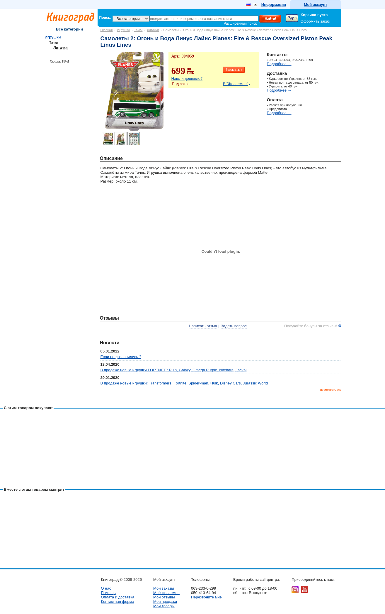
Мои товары (164, 606)
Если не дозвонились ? (121, 357)
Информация (273, 4)
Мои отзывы (164, 597)
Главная (106, 30)
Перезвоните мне (206, 597)
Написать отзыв (203, 326)
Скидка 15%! (59, 61)
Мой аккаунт (315, 4)
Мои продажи (165, 601)
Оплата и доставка (117, 597)
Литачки (153, 30)
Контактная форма (117, 601)
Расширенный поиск (240, 23)
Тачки (138, 30)
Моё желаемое (166, 593)
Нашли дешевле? (187, 78)
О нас (106, 588)
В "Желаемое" (235, 84)
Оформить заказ (315, 21)
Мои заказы (163, 588)
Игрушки (123, 30)
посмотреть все (330, 389)
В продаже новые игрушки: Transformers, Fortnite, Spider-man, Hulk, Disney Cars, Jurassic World (184, 383)
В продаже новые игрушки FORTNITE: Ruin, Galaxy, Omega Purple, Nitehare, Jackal (173, 370)
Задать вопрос (234, 326)
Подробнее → (279, 64)
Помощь (108, 593)
